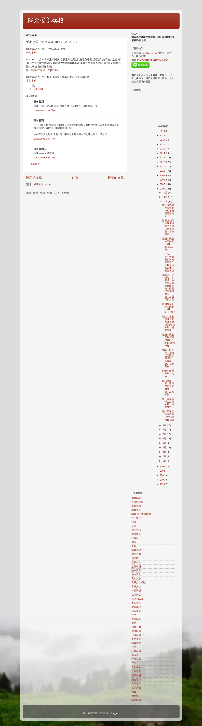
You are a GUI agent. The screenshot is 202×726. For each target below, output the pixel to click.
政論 (133, 522)
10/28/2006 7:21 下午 (45, 110)
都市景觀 (136, 554)
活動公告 (136, 562)
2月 (165, 456)
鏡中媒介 (136, 518)
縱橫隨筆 (136, 534)
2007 (163, 184)
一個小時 (31, 52)
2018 (163, 135)
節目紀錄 (38, 89)
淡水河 (135, 655)
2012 (163, 162)
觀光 (133, 623)
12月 (165, 192)
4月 (165, 447)
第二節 (38, 70)
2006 (163, 188)
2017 (163, 140)
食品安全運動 (138, 582)
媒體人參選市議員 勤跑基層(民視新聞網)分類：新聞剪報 (168, 323)
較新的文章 (34, 177)
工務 (133, 546)
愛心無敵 (136, 578)
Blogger (114, 713)
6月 (165, 438)
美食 (133, 691)
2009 (163, 175)
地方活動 (136, 574)
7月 (165, 434)
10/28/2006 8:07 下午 (45, 139)
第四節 (54, 70)
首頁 (75, 177)
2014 (163, 153)
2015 (163, 148)
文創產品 (136, 667)
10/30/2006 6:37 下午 (45, 157)
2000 (163, 479)
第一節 (30, 70)
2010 (163, 171)
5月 (165, 443)
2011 (163, 166)
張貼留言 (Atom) (42, 184)
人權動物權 (137, 502)
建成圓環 (136, 631)
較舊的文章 (116, 177)
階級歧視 (136, 675)
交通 (133, 526)
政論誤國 (136, 635)
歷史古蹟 (136, 530)
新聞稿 (135, 558)
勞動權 (135, 695)
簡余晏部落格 (46, 20)
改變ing (135, 538)
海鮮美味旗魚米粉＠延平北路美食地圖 (168, 415)
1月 (165, 461)
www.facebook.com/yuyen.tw (153, 60)
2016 (163, 144)
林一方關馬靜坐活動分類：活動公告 (168, 403)
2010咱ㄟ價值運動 (141, 514)
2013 (163, 157)
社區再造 (136, 671)
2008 (163, 180)
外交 (133, 615)
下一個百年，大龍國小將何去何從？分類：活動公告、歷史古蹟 (168, 262)
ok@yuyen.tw (150, 53)
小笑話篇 (136, 651)
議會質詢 (136, 510)
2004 (163, 471)
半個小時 (31, 80)
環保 (133, 542)
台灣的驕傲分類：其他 (168, 374)
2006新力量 (137, 598)
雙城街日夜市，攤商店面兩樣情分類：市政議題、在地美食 (168, 358)
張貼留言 (35, 164)
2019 (163, 131)
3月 (165, 452)
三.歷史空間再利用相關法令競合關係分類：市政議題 (168, 227)
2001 (163, 475)
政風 (133, 647)
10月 (165, 201)
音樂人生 (136, 586)
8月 (165, 429)
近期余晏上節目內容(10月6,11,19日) (168, 308)
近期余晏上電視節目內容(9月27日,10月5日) (168, 340)
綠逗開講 (136, 699)
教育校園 (136, 611)
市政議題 (136, 506)
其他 (133, 663)
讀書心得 (136, 550)
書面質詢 (136, 602)
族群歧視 (136, 566)
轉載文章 (136, 643)
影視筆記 (136, 607)
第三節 (46, 70)
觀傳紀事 (136, 619)
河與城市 (136, 683)
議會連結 (136, 679)
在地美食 (136, 594)
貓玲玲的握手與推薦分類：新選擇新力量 (168, 210)
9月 (165, 425)
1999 (163, 484)
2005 (163, 466)
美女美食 (136, 639)
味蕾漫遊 (136, 659)
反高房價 (136, 687)
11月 (165, 197)
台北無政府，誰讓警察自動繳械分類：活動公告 (168, 387)
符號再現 (136, 590)
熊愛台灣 (136, 627)
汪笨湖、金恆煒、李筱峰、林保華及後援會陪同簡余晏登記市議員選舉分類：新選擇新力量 (168, 287)
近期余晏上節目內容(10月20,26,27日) (168, 244)
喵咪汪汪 (136, 570)
